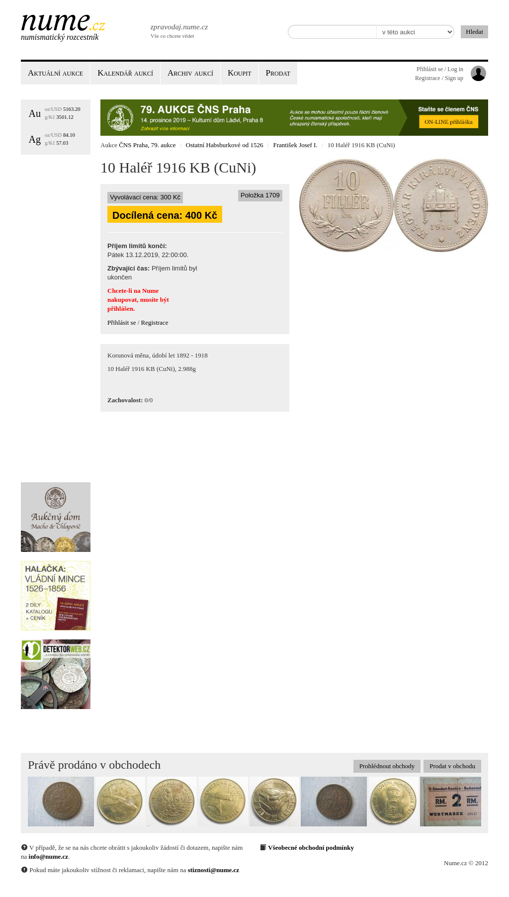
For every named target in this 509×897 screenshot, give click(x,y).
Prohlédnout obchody (387, 766)
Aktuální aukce (55, 73)
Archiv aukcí (190, 73)
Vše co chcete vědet (178, 30)
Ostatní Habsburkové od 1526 (224, 145)
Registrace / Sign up (439, 78)
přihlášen (120, 308)
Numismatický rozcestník (59, 37)
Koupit (240, 73)
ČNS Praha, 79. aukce (147, 145)
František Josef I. (295, 145)
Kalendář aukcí (125, 73)
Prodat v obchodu (452, 766)
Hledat (474, 31)
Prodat (278, 73)
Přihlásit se (121, 322)
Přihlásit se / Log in (440, 69)
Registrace (155, 322)
